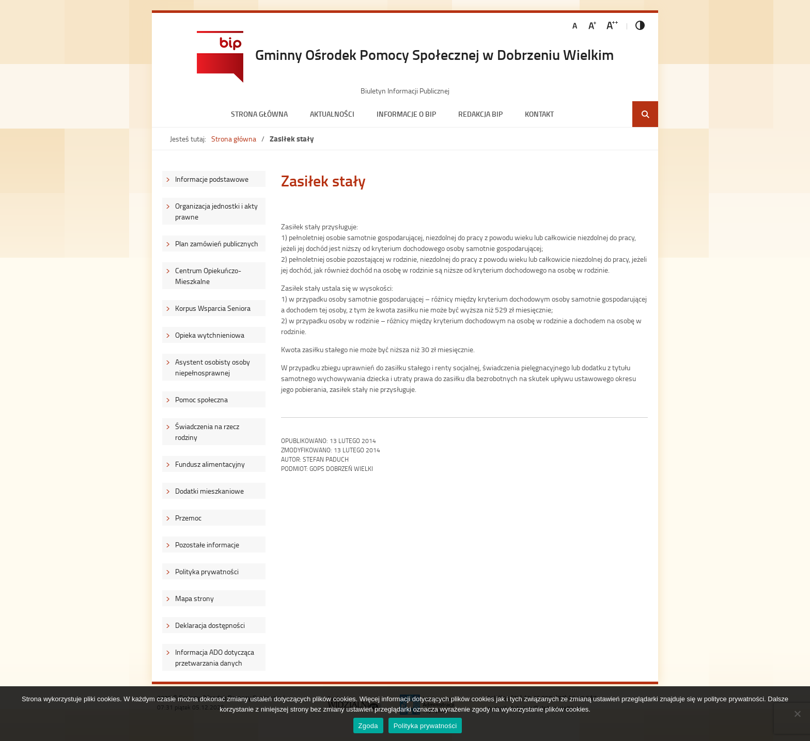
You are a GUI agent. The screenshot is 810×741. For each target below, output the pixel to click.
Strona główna (259, 114)
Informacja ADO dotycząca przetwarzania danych (214, 657)
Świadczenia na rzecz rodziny (207, 431)
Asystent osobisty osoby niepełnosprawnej (212, 367)
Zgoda (368, 726)
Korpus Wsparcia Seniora (213, 308)
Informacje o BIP (406, 114)
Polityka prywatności (207, 571)
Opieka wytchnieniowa (209, 335)
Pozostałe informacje (207, 544)
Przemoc (188, 518)
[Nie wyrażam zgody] (797, 713)
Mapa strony (194, 598)
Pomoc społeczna (201, 399)
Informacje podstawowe (211, 179)
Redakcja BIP (480, 114)
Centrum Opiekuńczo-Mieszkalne (208, 275)
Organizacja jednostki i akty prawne (216, 211)
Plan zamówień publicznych (216, 243)
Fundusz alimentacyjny (210, 464)
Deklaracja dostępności (210, 625)
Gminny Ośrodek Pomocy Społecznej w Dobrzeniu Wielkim (434, 54)
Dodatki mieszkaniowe (209, 491)
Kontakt (539, 114)
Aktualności (332, 114)
